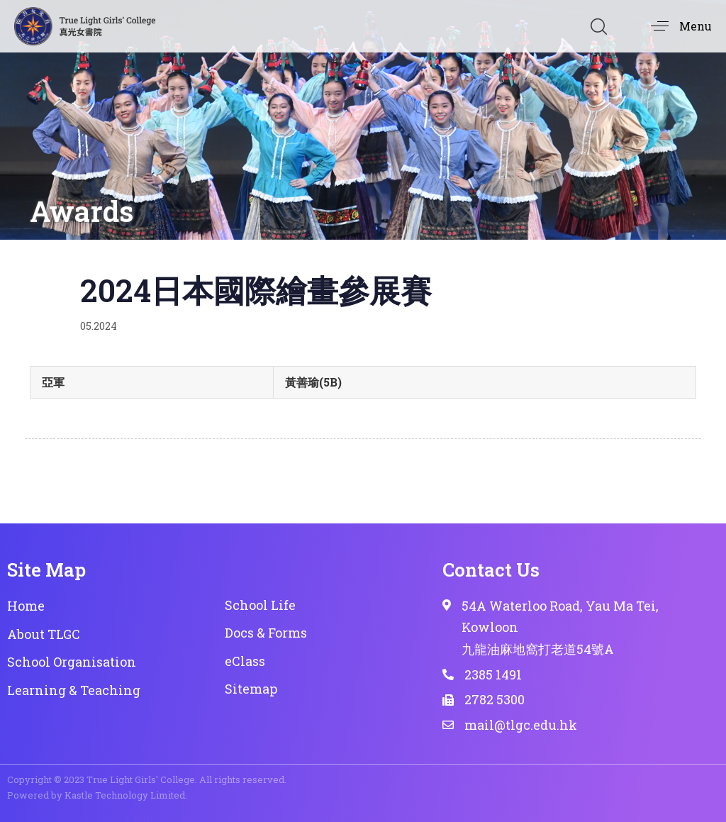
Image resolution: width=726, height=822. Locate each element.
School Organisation (71, 661)
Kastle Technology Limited (125, 795)
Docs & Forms (266, 632)
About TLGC (43, 634)
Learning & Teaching (73, 690)
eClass (245, 661)
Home (26, 605)
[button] (598, 26)
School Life (260, 604)
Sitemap (251, 688)
